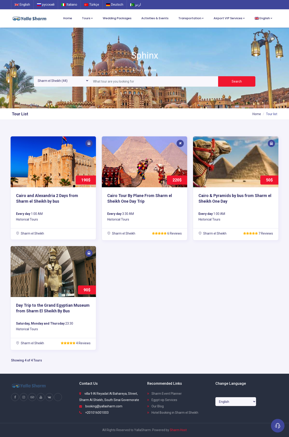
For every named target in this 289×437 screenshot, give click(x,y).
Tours (87, 18)
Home (67, 18)
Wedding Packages (117, 18)
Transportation (191, 18)
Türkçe (91, 4)
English (22, 4)
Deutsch (114, 4)
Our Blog (155, 406)
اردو (135, 4)
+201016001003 (94, 412)
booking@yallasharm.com (100, 406)
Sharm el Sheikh (30, 233)
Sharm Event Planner (164, 393)
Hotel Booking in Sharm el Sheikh (172, 412)
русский (45, 4)
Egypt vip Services (162, 400)
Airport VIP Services (229, 18)
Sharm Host (178, 430)
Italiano (69, 4)
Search (237, 81)
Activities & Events (154, 18)
